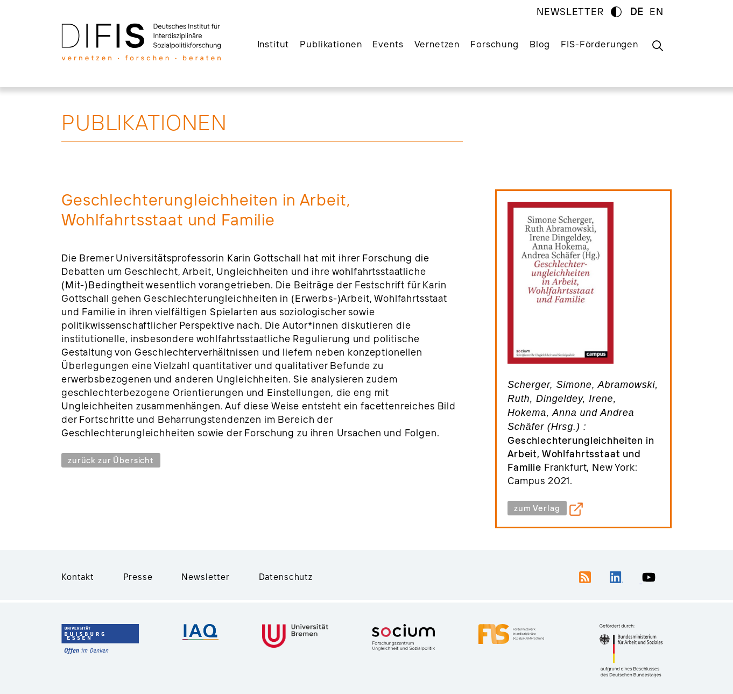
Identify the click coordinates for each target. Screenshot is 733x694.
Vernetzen (437, 43)
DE (637, 11)
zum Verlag (537, 508)
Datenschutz (286, 576)
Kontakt (77, 576)
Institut (273, 43)
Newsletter (205, 576)
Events (387, 43)
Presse (138, 576)
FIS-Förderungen (599, 43)
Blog (540, 43)
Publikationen (331, 43)
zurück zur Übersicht (111, 460)
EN (657, 11)
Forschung (494, 43)
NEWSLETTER (570, 11)
